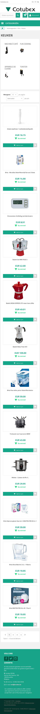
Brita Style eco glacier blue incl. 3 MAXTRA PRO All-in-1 (20, 521)
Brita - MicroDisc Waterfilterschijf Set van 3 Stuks (20, 172)
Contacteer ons (4, 2)
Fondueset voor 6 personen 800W (20, 434)
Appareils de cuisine (10, 67)
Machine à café (11, 44)
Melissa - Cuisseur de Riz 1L (20, 477)
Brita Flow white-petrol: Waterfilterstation (20, 390)
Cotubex (18, 701)
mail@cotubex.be (16, 685)
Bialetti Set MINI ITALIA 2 (20, 260)
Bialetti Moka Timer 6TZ (20, 347)
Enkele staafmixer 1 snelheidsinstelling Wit (20, 129)
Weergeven (6, 95)
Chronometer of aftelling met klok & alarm (20, 216)
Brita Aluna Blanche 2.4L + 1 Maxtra (20, 565)
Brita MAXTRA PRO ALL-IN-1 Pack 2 (20, 608)
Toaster (23, 66)
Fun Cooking (25, 44)
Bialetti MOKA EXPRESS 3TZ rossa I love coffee (20, 303)
